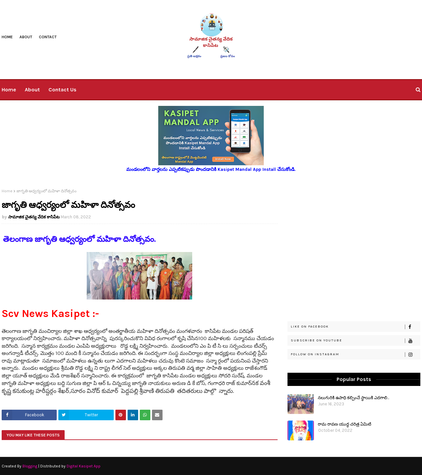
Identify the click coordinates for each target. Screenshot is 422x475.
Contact (48, 37)
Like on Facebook (355, 327)
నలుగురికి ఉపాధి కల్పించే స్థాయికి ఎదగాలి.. (353, 397)
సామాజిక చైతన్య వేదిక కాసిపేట (34, 216)
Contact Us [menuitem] (62, 89)
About (25, 37)
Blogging (29, 466)
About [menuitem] (32, 89)
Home (7, 37)
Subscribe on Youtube (355, 340)
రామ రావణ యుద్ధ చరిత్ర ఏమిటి (344, 424)
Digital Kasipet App (84, 466)
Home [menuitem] (9, 89)
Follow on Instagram (355, 354)
